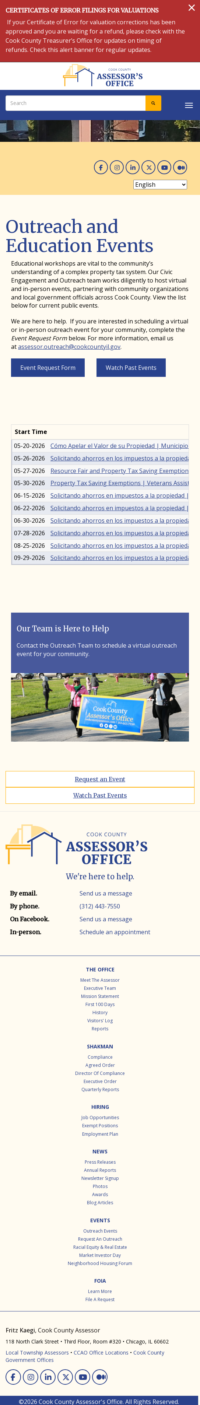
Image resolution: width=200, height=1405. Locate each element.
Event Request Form (48, 368)
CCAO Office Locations (101, 1352)
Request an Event (100, 779)
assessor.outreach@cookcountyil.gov (69, 347)
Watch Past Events (131, 368)
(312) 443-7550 (100, 906)
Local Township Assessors (37, 1352)
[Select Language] (160, 184)
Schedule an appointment (115, 932)
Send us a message (106, 893)
